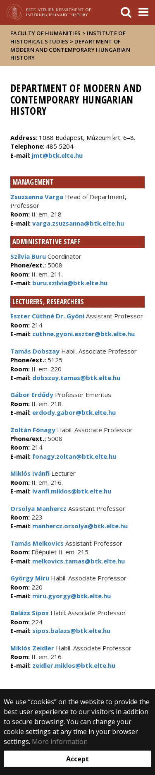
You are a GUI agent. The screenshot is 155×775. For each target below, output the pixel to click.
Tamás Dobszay (35, 351)
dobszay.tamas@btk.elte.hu (75, 377)
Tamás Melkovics (37, 543)
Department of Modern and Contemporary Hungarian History (70, 50)
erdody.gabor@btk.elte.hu (73, 412)
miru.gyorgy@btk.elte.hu (71, 596)
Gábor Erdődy (31, 394)
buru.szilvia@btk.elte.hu (69, 283)
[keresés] (126, 12)
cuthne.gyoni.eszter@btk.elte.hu (83, 334)
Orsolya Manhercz (38, 508)
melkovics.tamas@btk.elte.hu (78, 561)
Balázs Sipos (29, 613)
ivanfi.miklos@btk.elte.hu (71, 491)
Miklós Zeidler (32, 648)
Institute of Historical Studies (68, 37)
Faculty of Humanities (45, 33)
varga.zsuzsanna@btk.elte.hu (77, 223)
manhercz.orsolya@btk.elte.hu (79, 526)
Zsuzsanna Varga (36, 197)
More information (60, 741)
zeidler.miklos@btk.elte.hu (73, 665)
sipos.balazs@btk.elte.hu (70, 630)
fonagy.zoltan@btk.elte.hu (73, 456)
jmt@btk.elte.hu (57, 155)
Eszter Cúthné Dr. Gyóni (47, 316)
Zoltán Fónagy (32, 430)
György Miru (29, 578)
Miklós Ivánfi (30, 473)
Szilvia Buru (28, 256)
